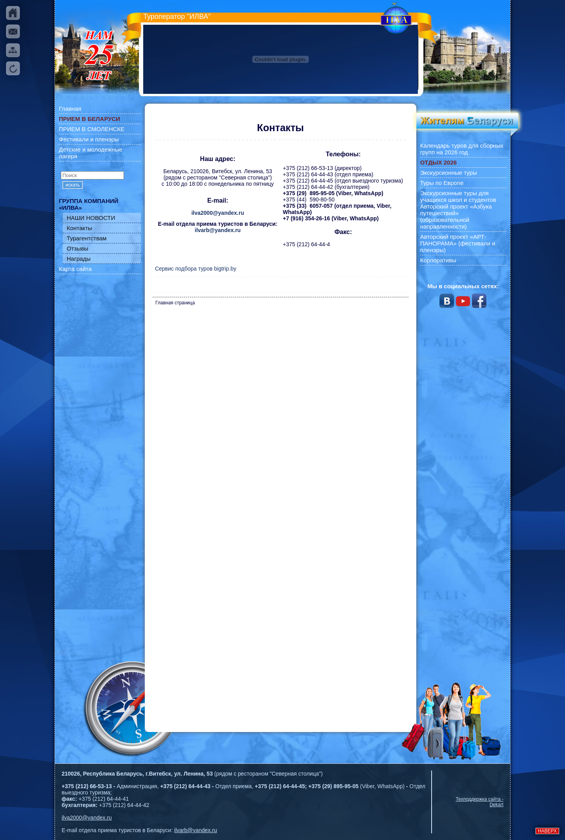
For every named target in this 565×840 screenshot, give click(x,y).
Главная (70, 108)
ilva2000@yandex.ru (217, 213)
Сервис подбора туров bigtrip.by (195, 268)
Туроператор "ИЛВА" (177, 16)
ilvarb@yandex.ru (218, 230)
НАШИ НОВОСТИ (91, 217)
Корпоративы (438, 260)
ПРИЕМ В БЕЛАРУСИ (89, 118)
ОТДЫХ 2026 (438, 162)
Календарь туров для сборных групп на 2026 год (461, 149)
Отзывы (77, 248)
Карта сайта (75, 268)
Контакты (79, 228)
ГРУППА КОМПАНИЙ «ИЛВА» (88, 204)
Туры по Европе (442, 182)
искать (73, 185)
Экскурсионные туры (448, 172)
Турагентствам (87, 238)
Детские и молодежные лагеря (90, 152)
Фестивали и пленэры (89, 139)
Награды (79, 258)
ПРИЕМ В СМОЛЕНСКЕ (91, 129)
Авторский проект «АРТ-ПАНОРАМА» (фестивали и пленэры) (458, 243)
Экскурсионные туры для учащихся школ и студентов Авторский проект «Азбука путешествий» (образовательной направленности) (458, 210)
